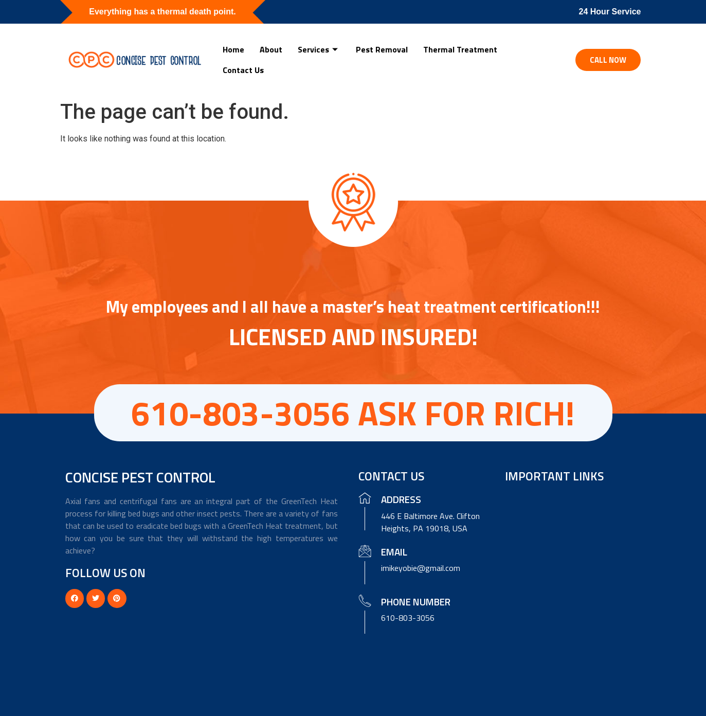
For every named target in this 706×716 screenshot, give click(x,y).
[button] (608, 60)
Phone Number (415, 601)
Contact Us (243, 70)
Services (319, 49)
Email (394, 551)
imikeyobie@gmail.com (420, 568)
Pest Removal (382, 49)
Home (233, 49)
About (271, 49)
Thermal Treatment (460, 49)
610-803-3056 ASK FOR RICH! (353, 413)
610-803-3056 (408, 618)
